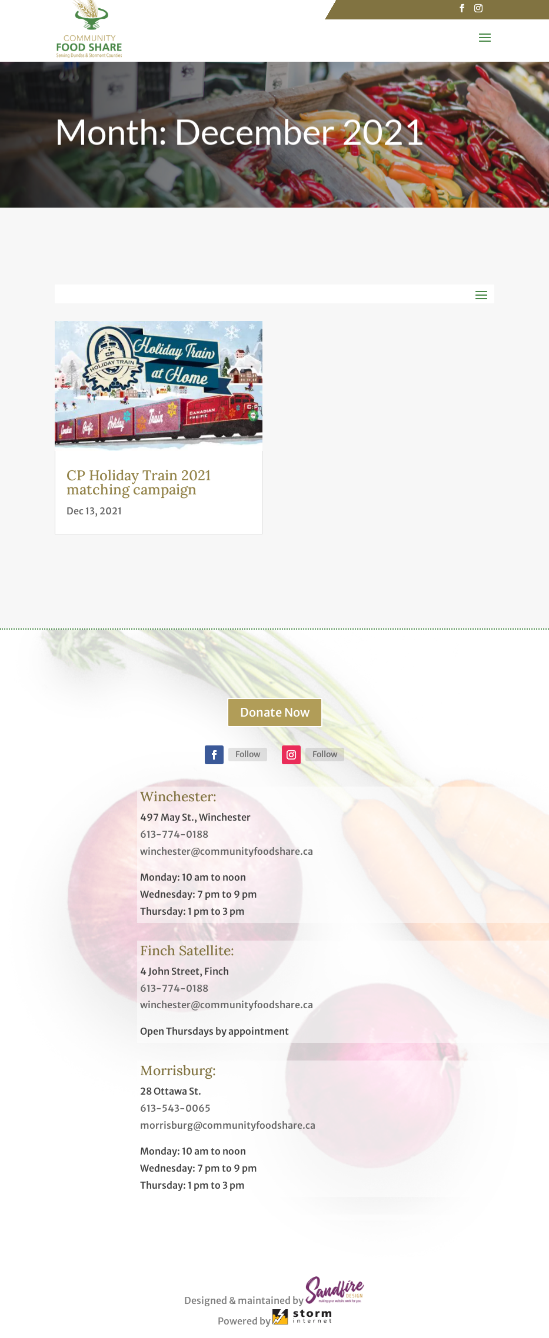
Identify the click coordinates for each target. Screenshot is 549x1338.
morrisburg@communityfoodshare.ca (227, 1125)
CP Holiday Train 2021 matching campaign (138, 482)
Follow (247, 754)
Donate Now (275, 712)
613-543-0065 (175, 1108)
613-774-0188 (174, 834)
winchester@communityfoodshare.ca (226, 851)
